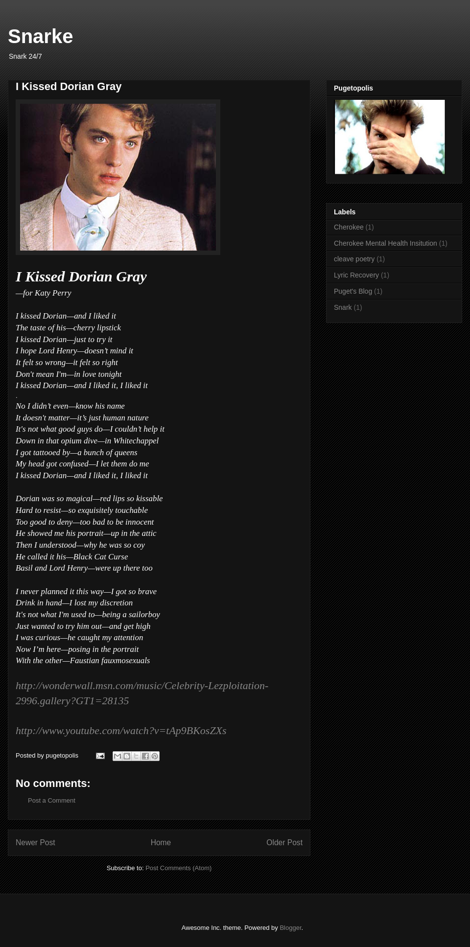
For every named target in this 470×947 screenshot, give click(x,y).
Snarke (40, 36)
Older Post (284, 842)
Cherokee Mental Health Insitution (385, 243)
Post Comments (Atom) (178, 868)
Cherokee (349, 227)
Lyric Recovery (356, 275)
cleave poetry (354, 259)
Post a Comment (51, 800)
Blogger (290, 927)
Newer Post (35, 842)
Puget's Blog (353, 291)
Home (161, 842)
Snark (343, 307)
